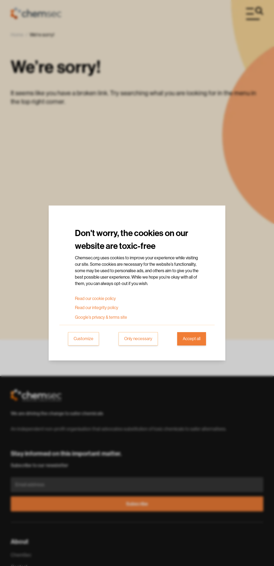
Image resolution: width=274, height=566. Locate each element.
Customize (83, 339)
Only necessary (138, 339)
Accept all (191, 339)
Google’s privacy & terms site (101, 317)
